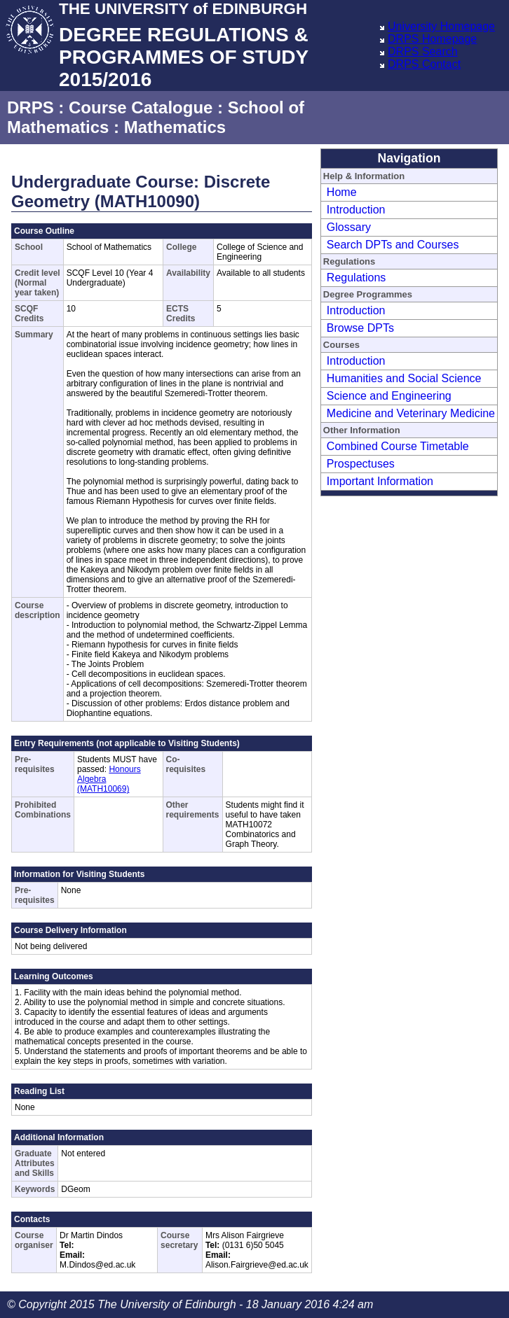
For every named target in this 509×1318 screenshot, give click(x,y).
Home (342, 192)
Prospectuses (361, 464)
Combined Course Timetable (398, 446)
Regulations (356, 277)
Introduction (356, 210)
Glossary (349, 227)
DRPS (30, 107)
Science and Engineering (389, 396)
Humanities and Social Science (404, 378)
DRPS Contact (424, 64)
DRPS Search (423, 51)
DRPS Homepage (432, 39)
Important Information (380, 481)
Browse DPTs (360, 328)
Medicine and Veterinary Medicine (411, 413)
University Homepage (441, 26)
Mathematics (175, 127)
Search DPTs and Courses (393, 245)
